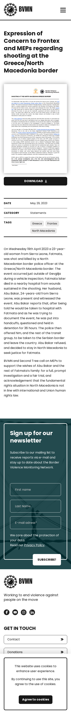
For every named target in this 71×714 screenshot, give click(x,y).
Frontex (52, 223)
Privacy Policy (34, 545)
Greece (37, 223)
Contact (13, 639)
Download (33, 181)
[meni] (63, 10)
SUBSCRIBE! (46, 559)
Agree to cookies (35, 699)
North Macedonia (43, 231)
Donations (15, 652)
